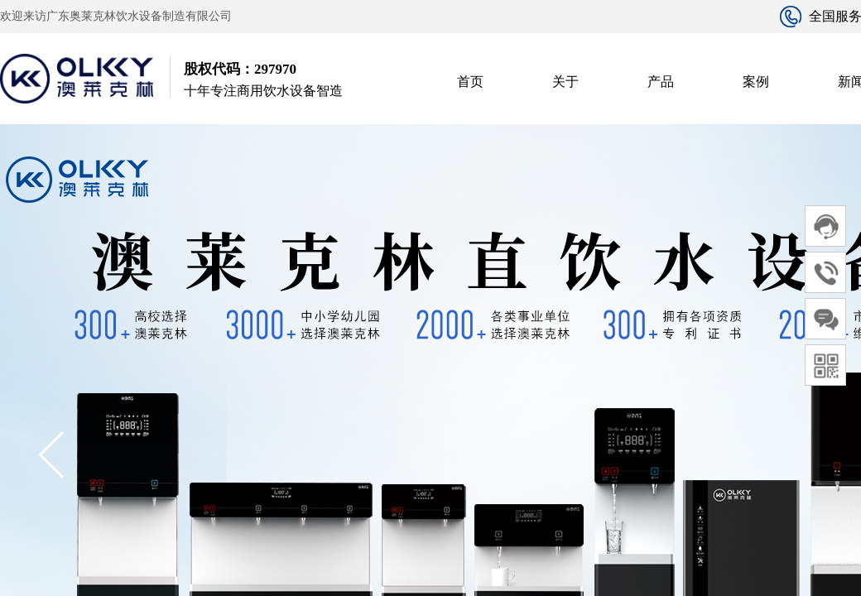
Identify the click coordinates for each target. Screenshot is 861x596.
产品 (660, 81)
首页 (470, 81)
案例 (756, 81)
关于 (565, 81)
